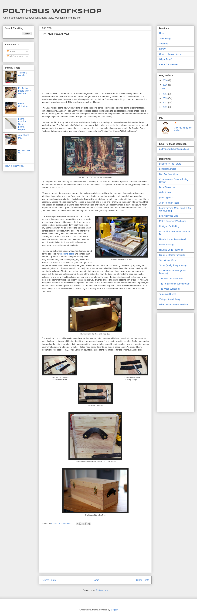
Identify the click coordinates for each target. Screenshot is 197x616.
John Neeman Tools (169, 203)
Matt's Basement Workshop (172, 221)
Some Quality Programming (173, 265)
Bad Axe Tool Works (169, 174)
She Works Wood (167, 260)
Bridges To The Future (170, 163)
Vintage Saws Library (169, 299)
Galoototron (165, 192)
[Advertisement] (95, 550)
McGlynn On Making (169, 226)
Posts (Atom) (102, 590)
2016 (165, 80)
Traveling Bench (22, 74)
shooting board (67, 254)
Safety (162, 49)
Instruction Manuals (168, 64)
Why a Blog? (165, 59)
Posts (11, 51)
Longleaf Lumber (167, 169)
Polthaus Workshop (52, 11)
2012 (165, 102)
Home (96, 580)
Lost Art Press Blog (168, 216)
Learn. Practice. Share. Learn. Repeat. (22, 124)
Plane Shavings (167, 244)
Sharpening (165, 38)
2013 (165, 98)
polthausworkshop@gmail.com (174, 149)
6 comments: (65, 523)
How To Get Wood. (14, 166)
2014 (165, 94)
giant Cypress (166, 197)
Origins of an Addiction (170, 54)
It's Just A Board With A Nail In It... (24, 91)
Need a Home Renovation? (172, 239)
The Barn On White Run (171, 278)
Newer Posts (49, 580)
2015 (165, 84)
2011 (165, 107)
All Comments (15, 56)
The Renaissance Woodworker (174, 283)
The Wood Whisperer (169, 289)
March (165, 88)
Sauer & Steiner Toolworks (172, 255)
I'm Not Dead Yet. (56, 34)
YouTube (163, 43)
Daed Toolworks (167, 187)
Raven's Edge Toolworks (171, 249)
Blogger (114, 610)
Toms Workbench (167, 294)
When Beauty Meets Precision (174, 304)
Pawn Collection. (23, 104)
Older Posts (142, 580)
